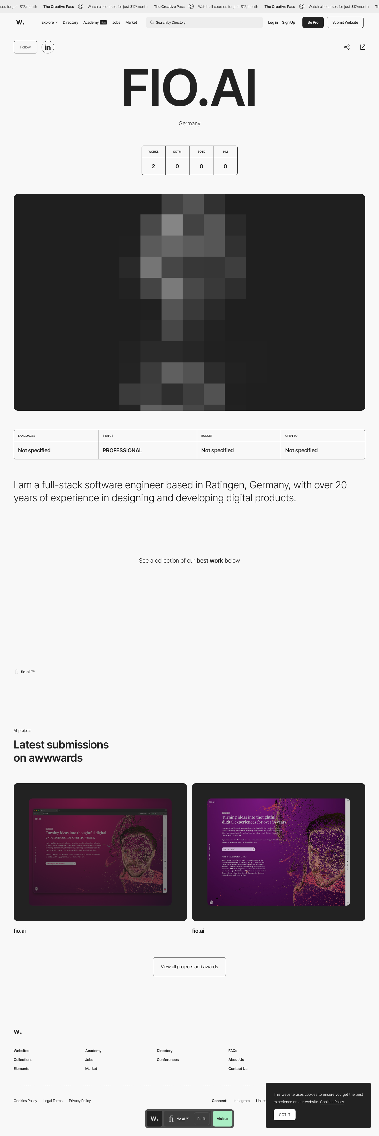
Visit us (222, 1119)
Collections (23, 1059)
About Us (236, 1059)
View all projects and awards (189, 966)
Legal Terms (53, 1100)
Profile (201, 1119)
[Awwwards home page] (154, 1119)
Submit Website (345, 22)
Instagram (242, 1100)
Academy (95, 22)
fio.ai (20, 930)
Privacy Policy (80, 1100)
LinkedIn (263, 1100)
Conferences (168, 1059)
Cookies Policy (25, 1100)
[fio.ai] (70, 622)
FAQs (232, 1050)
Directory (70, 22)
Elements (21, 1068)
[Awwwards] (20, 22)
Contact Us (237, 1068)
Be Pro (313, 22)
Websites (21, 1050)
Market (131, 22)
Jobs (116, 22)
